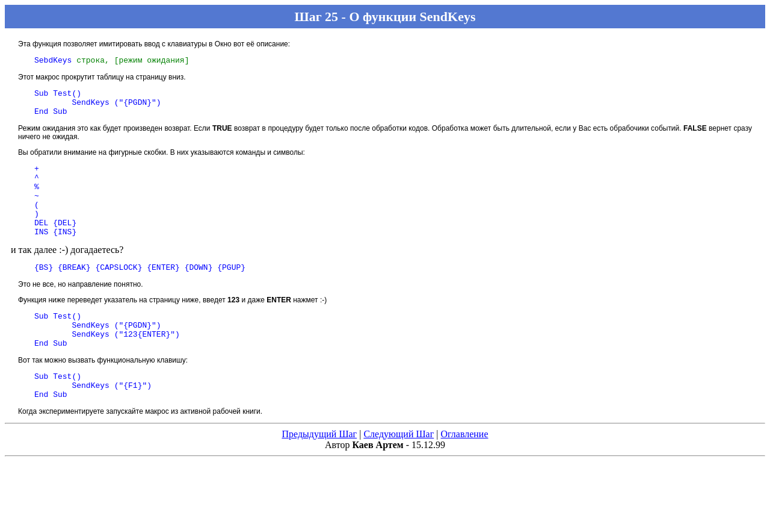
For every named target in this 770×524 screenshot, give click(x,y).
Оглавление (464, 470)
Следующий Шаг (398, 470)
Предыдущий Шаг (319, 470)
